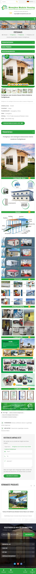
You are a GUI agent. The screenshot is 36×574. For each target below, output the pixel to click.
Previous (31, 485)
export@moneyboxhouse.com (22, 14)
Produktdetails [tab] (18, 132)
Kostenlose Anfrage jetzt (18, 571)
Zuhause (5, 35)
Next (34, 485)
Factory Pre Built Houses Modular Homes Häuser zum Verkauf (18, 512)
